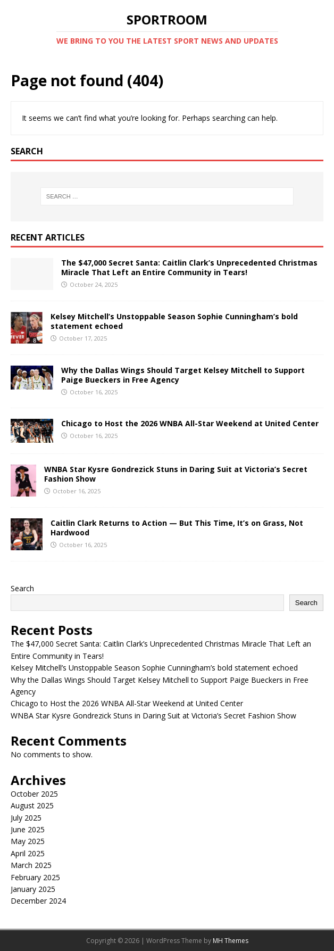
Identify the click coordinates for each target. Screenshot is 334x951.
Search (22, 588)
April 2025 (28, 853)
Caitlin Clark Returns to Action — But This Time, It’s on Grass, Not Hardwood (177, 527)
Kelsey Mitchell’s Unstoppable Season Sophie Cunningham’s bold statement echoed (174, 321)
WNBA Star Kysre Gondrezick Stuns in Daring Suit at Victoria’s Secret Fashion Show (175, 474)
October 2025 (34, 794)
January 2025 (33, 889)
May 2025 (28, 841)
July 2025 (26, 818)
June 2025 (28, 829)
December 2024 (38, 901)
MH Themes (230, 940)
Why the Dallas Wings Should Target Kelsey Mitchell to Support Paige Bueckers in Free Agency (183, 375)
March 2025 (31, 865)
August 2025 (32, 805)
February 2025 (35, 877)
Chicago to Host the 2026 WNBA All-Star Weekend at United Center (190, 423)
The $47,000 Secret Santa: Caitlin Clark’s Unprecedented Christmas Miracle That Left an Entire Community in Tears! (189, 267)
